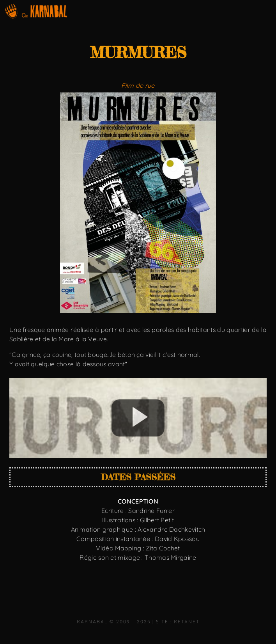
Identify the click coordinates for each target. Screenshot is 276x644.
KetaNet (187, 621)
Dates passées (138, 477)
